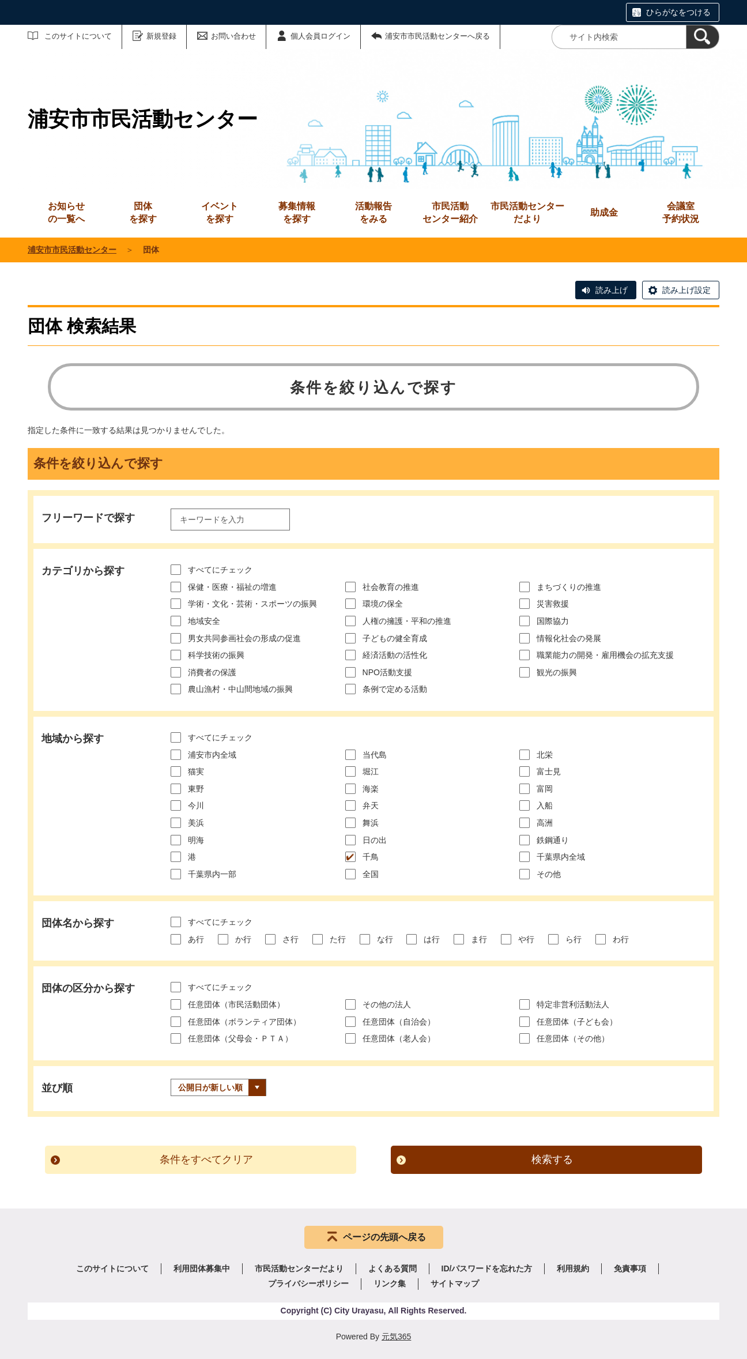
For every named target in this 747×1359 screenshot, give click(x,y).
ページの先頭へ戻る (384, 1237)
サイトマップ (455, 1283)
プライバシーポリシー (308, 1283)
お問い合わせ (233, 36)
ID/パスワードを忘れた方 (487, 1268)
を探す (143, 212)
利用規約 (573, 1268)
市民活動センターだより (527, 212)
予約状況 (680, 212)
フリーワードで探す (88, 518)
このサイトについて (78, 36)
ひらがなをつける (678, 12)
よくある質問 (392, 1268)
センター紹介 (450, 212)
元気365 (396, 1336)
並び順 (57, 1088)
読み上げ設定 (686, 290)
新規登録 (161, 36)
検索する (552, 1159)
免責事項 (630, 1268)
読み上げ (611, 290)
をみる (373, 212)
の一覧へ (66, 212)
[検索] (702, 37)
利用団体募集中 (201, 1268)
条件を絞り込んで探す (374, 387)
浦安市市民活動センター (72, 249)
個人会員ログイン (320, 36)
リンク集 (389, 1283)
